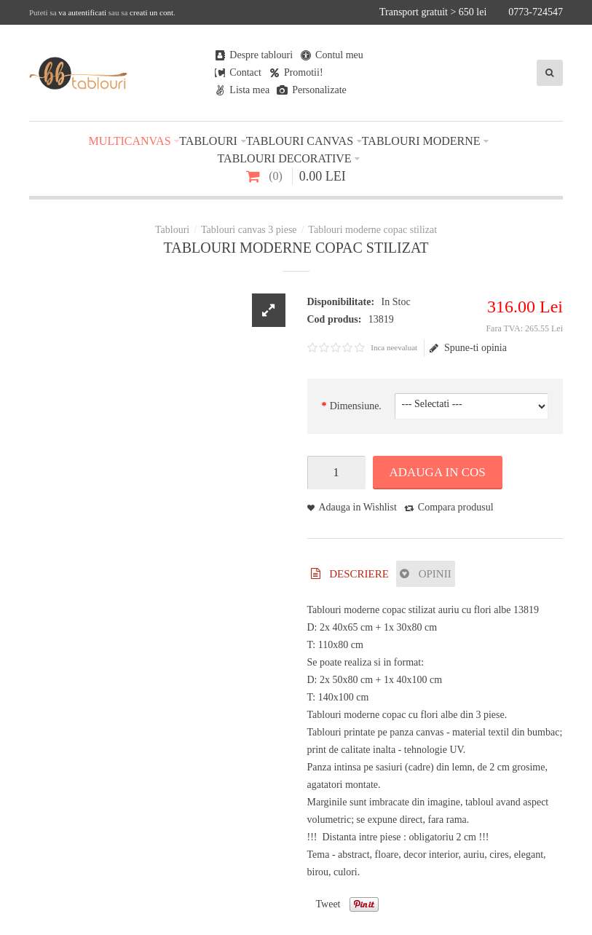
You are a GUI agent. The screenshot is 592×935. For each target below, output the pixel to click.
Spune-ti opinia (468, 348)
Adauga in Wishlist (358, 507)
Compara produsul (456, 507)
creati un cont (151, 12)
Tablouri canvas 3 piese (249, 229)
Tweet (328, 904)
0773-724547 (535, 12)
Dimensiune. (356, 406)
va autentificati (82, 12)
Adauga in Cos (438, 472)
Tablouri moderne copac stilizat (372, 229)
